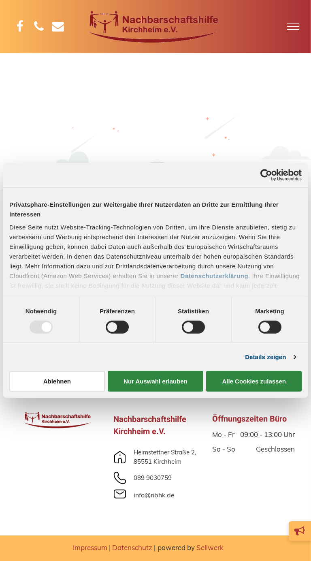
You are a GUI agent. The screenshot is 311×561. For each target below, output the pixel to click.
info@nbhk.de (154, 495)
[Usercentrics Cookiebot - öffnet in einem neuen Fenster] (266, 175)
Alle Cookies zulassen (254, 381)
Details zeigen (265, 356)
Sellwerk (210, 547)
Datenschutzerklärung (215, 275)
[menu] (293, 26)
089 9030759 (153, 478)
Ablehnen (57, 381)
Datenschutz (132, 547)
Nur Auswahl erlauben (155, 381)
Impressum (90, 547)
